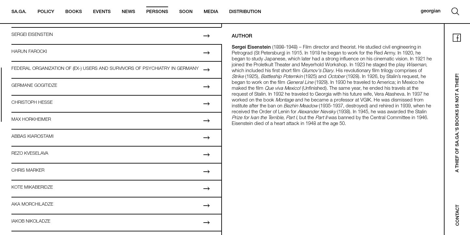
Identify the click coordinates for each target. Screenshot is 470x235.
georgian (431, 11)
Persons (157, 12)
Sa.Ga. (18, 12)
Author (242, 36)
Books (73, 12)
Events (102, 12)
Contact (458, 215)
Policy (46, 12)
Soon (186, 12)
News (128, 12)
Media (211, 12)
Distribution (245, 12)
